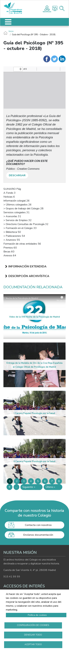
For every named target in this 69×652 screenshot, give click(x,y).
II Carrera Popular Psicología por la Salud (34, 461)
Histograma (55, 8)
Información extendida (27, 266)
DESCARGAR (17, 175)
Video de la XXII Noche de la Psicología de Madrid (34, 316)
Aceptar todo (33, 644)
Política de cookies (37, 615)
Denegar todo (33, 634)
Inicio (11, 31)
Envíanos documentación (38, 535)
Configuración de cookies (33, 625)
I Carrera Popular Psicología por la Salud (34, 413)
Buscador (62, 8)
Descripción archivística (28, 276)
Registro (47, 8)
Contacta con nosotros (38, 525)
